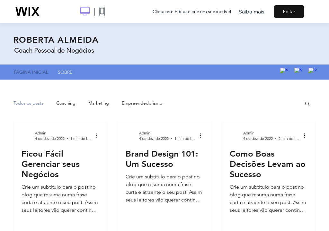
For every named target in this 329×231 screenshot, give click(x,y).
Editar (289, 11)
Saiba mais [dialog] (251, 11)
